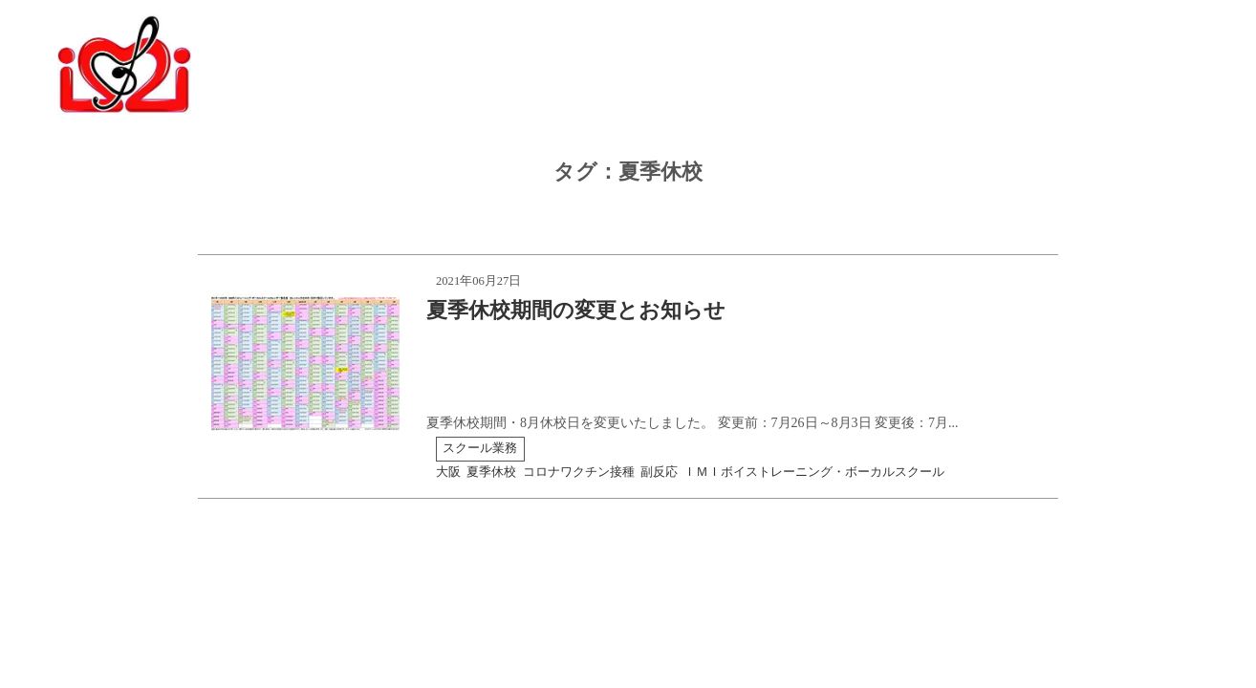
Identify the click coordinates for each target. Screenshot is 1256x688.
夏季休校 (491, 472)
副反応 (659, 472)
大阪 (448, 472)
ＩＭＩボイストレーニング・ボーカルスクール (813, 472)
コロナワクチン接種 (579, 472)
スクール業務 (480, 448)
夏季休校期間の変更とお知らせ (575, 310)
